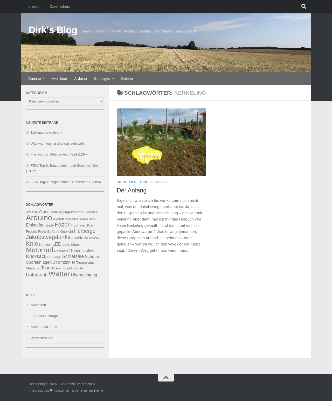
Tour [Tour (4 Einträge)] (45, 268)
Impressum (33, 6)
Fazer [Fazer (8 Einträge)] (62, 224)
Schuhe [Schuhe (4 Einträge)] (92, 256)
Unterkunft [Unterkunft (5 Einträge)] (37, 274)
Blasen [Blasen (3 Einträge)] (82, 219)
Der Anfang (132, 190)
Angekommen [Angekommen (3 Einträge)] (74, 212)
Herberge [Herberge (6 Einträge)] (84, 231)
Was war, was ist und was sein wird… (59, 143)
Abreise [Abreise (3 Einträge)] (32, 212)
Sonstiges (102, 78)
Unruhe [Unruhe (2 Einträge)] (78, 268)
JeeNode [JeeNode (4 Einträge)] (79, 237)
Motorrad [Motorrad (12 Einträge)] (39, 250)
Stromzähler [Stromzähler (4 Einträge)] (64, 262)
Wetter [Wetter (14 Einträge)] (59, 274)
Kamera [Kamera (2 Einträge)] (94, 238)
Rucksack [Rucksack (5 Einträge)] (36, 256)
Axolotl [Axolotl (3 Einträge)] (58, 219)
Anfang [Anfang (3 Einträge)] (56, 212)
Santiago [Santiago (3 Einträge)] (54, 257)
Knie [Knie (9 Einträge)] (32, 243)
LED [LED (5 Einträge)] (56, 244)
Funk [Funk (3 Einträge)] (42, 232)
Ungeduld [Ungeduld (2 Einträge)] (67, 268)
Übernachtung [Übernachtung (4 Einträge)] (84, 275)
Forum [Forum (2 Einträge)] (91, 225)
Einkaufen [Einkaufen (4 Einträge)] (35, 225)
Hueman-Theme (92, 390)
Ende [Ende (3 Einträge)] (49, 225)
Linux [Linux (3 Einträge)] (75, 245)
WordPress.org (42, 338)
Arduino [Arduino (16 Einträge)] (39, 217)
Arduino (80, 78)
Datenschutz (60, 6)
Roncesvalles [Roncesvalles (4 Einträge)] (81, 250)
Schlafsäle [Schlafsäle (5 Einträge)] (73, 256)
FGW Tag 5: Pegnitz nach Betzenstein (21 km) (66, 182)
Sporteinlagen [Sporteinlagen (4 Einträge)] (39, 262)
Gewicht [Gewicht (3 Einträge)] (66, 232)
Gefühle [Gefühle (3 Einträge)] (53, 232)
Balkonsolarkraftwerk (46, 132)
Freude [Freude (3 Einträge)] (31, 232)
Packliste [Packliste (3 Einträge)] (61, 251)
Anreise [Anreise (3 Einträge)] (92, 212)
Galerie (127, 78)
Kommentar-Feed (44, 327)
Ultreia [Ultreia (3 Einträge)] (55, 268)
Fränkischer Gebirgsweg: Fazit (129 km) (61, 154)
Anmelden (38, 305)
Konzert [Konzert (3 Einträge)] (45, 245)
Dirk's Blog (53, 30)
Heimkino (59, 78)
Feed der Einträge (44, 316)
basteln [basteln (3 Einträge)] (70, 219)
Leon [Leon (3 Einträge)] (66, 245)
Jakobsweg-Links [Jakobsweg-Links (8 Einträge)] (48, 237)
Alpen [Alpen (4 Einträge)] (44, 211)
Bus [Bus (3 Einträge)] (92, 219)
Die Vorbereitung (132, 182)
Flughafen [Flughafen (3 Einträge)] (78, 225)
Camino (34, 78)
